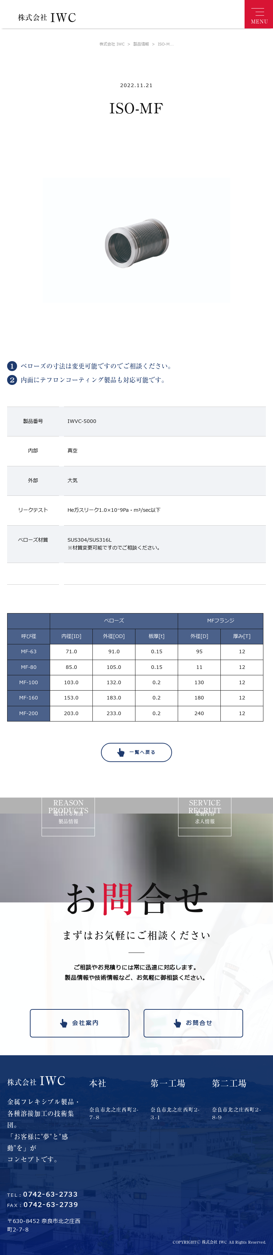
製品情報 (136, 44)
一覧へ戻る (142, 752)
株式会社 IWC (112, 44)
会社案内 (85, 1023)
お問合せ (199, 1023)
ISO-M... (161, 44)
